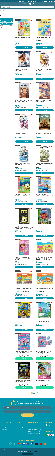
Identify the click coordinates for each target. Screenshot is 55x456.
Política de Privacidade (32, 451)
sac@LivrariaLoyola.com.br (34, 429)
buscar (52, 7)
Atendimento (4, 429)
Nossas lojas (4, 427)
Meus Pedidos (44, 1)
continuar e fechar (27, 453)
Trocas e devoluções (19, 427)
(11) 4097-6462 (37, 433)
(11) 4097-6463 (36, 431)
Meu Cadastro (52, 1)
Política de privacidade (19, 424)
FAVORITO (31, 20)
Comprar (25, 47)
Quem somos (4, 424)
